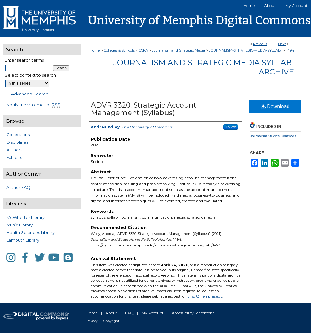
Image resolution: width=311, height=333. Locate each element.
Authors (14, 149)
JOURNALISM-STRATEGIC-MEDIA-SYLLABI (245, 50)
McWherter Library (25, 217)
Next (282, 44)
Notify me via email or (33, 104)
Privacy (91, 321)
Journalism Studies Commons (273, 136)
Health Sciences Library (30, 232)
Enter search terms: (25, 60)
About (111, 312)
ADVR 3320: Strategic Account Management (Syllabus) (143, 109)
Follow (231, 127)
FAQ (129, 312)
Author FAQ (18, 187)
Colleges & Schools (119, 50)
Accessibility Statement (193, 312)
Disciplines (17, 142)
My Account (153, 312)
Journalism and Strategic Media (178, 50)
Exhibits (14, 157)
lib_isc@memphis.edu (203, 296)
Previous (260, 44)
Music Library (19, 224)
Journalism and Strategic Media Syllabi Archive (203, 67)
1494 (290, 50)
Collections (18, 134)
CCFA (143, 50)
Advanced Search (29, 93)
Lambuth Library (22, 240)
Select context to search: (31, 75)
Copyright (111, 321)
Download (275, 106)
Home (94, 50)
